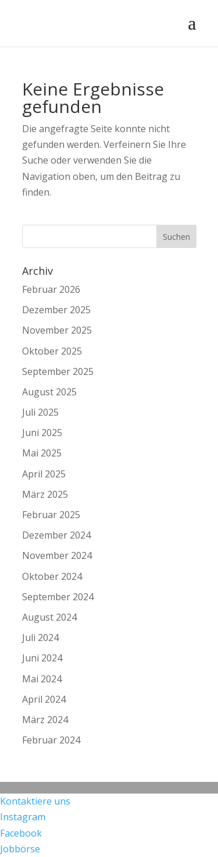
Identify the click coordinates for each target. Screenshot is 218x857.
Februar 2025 (51, 514)
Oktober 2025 (52, 351)
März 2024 (45, 719)
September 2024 (58, 596)
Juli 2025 (40, 412)
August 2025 (49, 391)
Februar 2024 (51, 740)
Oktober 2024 (52, 576)
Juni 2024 (42, 657)
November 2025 (57, 330)
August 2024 (49, 617)
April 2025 (44, 474)
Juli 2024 (40, 637)
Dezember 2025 (56, 309)
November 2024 (57, 555)
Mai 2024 (42, 678)
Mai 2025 (42, 453)
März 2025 (45, 494)
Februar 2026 (51, 289)
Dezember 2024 (56, 535)
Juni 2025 (42, 432)
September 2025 (58, 371)
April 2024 (44, 699)
